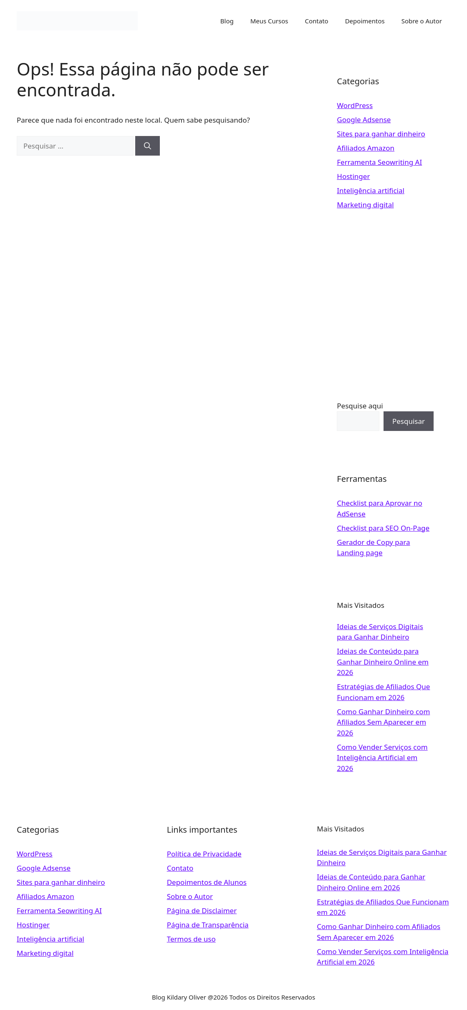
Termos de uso (191, 939)
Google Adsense (364, 119)
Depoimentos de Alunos (207, 882)
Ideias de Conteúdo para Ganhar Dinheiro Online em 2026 (383, 661)
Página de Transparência (208, 924)
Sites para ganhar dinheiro (381, 134)
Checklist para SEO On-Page (383, 528)
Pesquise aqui (360, 406)
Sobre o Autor (421, 21)
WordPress (355, 105)
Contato (316, 21)
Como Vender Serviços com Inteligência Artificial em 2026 (382, 757)
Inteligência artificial (370, 190)
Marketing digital (365, 204)
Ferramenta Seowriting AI (379, 162)
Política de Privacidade (204, 854)
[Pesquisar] (147, 146)
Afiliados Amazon (365, 148)
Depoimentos (365, 21)
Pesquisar (408, 421)
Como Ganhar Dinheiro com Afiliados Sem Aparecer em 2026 (383, 722)
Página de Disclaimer (202, 910)
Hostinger (353, 176)
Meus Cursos (269, 21)
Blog (227, 21)
